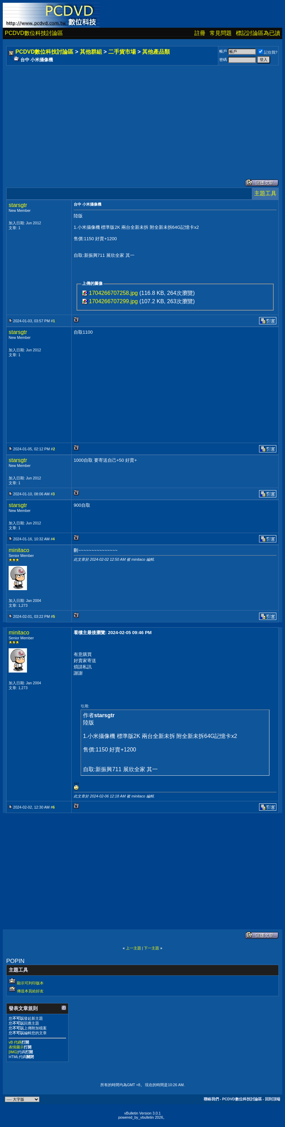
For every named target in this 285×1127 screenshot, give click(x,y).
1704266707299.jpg (113, 301)
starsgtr (18, 205)
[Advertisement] (142, 115)
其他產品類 (156, 52)
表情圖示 (16, 1047)
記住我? (267, 52)
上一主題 (133, 948)
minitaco (19, 550)
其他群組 (91, 52)
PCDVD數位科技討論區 (34, 33)
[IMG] (13, 1052)
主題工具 (265, 193)
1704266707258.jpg (113, 293)
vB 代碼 (15, 1042)
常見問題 (221, 33)
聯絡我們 (211, 1099)
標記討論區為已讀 (258, 33)
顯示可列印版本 (30, 983)
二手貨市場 (122, 52)
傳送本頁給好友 (30, 991)
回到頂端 (272, 1099)
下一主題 (151, 948)
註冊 (199, 33)
